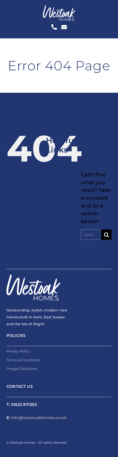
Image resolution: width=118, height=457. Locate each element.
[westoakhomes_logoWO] (59, 8)
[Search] (106, 234)
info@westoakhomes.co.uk (38, 417)
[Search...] (91, 234)
